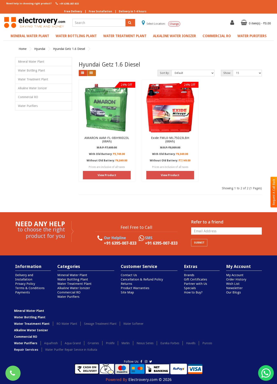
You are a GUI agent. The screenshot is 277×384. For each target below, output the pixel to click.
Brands (189, 275)
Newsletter (234, 288)
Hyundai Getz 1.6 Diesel (69, 49)
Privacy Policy (25, 284)
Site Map (127, 292)
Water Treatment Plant (125, 36)
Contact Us (129, 275)
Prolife (110, 343)
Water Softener (133, 323)
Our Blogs (233, 292)
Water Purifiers (252, 36)
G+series (93, 343)
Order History (236, 279)
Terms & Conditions (30, 288)
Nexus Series (145, 343)
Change (174, 23)
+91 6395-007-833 (67, 3)
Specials (190, 288)
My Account (234, 275)
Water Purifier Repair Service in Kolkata (71, 349)
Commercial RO (217, 36)
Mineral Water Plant (30, 36)
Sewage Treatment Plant (100, 323)
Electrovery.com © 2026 (150, 379)
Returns (126, 284)
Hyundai (39, 49)
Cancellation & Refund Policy (142, 279)
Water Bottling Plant (76, 36)
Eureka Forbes (169, 343)
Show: (227, 73)
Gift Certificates (195, 279)
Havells (190, 343)
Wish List (233, 284)
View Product (107, 175)
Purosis (207, 343)
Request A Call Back (273, 192)
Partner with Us (195, 284)
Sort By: (164, 73)
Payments (22, 292)
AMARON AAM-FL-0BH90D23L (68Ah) (106, 139)
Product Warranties (135, 288)
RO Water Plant (66, 323)
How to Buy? (193, 292)
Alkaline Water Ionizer (174, 36)
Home (22, 49)
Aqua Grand (73, 343)
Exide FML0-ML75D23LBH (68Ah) (170, 139)
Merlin (125, 343)
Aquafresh (51, 343)
